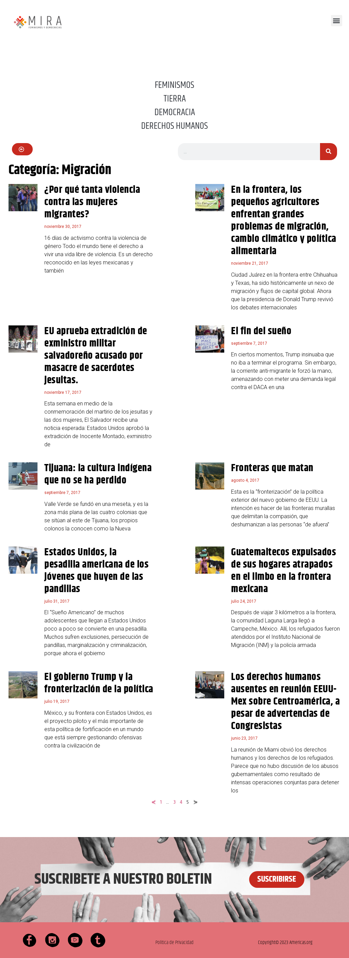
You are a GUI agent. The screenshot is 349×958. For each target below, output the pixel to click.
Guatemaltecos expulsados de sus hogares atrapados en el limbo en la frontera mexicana (283, 571)
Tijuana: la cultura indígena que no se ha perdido (98, 474)
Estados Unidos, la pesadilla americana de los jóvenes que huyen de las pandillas (96, 571)
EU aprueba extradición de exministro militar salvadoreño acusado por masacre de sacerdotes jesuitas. (95, 356)
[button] (336, 20)
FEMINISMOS (174, 85)
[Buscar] (328, 151)
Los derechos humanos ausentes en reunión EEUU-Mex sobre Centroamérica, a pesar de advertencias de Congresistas (285, 701)
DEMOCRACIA (174, 112)
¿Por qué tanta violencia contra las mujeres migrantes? (92, 202)
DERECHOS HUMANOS (174, 126)
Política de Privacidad (174, 942)
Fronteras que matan (272, 468)
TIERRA (175, 99)
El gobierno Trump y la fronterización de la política (98, 683)
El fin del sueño (261, 331)
